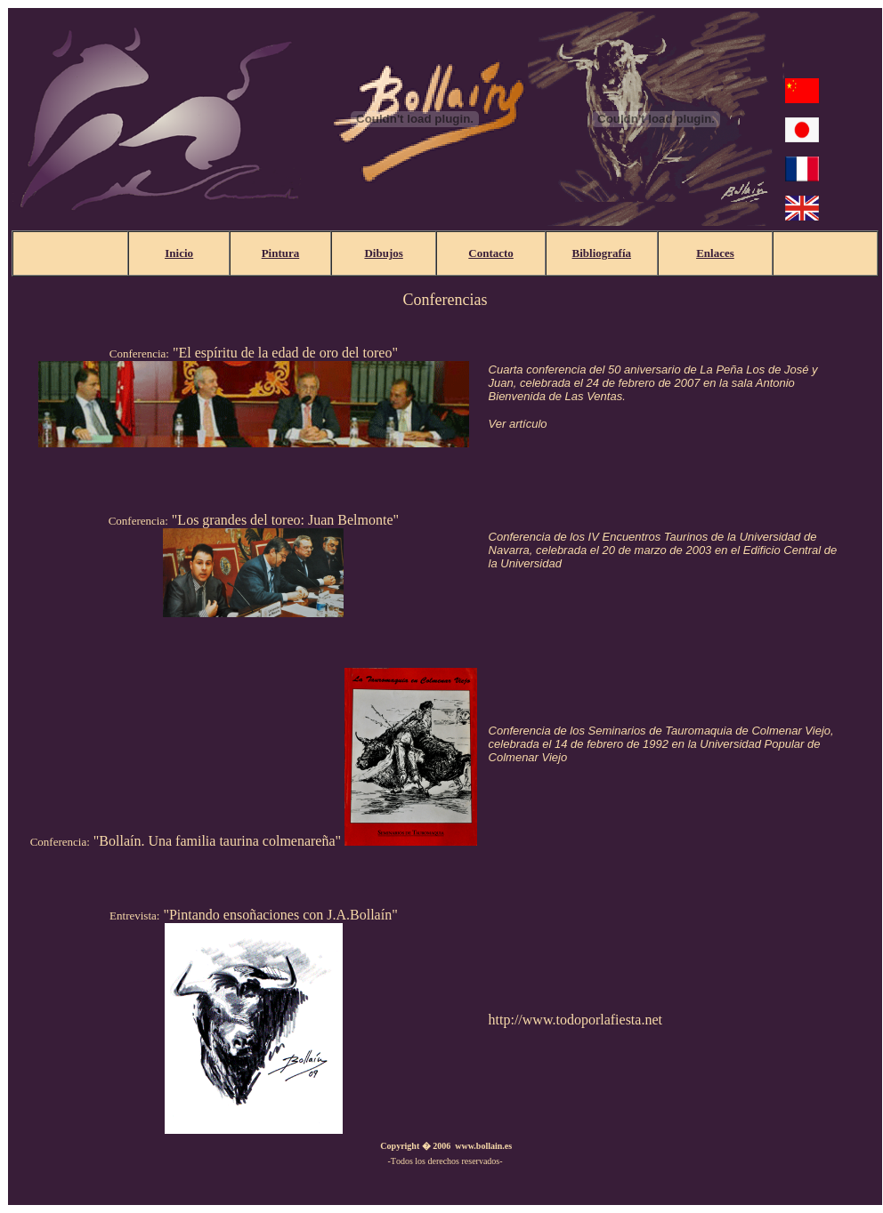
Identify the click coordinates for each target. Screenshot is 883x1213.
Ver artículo (518, 423)
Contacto (491, 253)
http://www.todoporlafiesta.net (575, 1019)
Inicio (179, 253)
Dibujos (383, 253)
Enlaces (715, 253)
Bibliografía (601, 253)
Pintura (281, 253)
